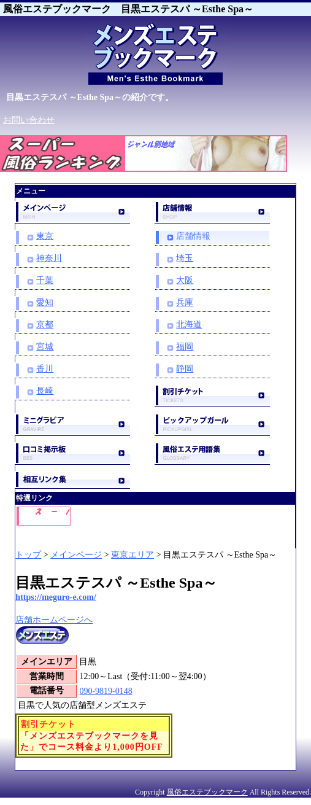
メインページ (76, 554)
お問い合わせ (29, 120)
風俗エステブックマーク (207, 792)
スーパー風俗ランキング (64, 177)
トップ (28, 554)
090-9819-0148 (105, 691)
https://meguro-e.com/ (55, 597)
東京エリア (132, 554)
